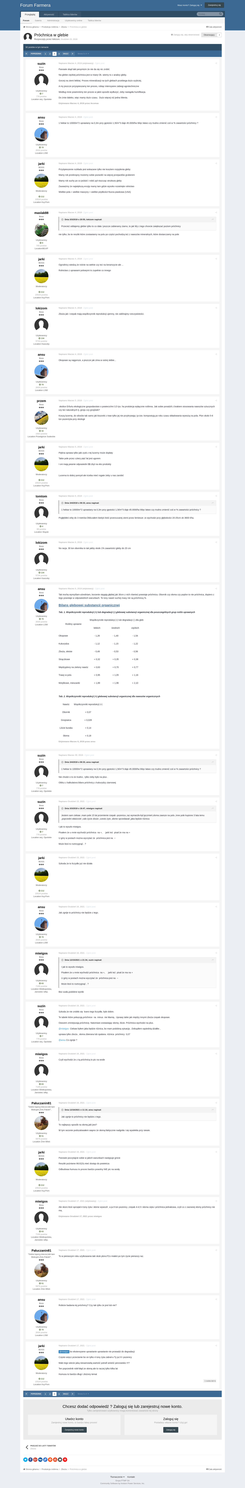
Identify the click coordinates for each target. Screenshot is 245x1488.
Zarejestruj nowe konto (74, 1430)
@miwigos (64, 1352)
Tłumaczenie (117, 1477)
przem (41, 401)
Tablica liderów (94, 20)
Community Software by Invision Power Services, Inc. (122, 1483)
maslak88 (41, 213)
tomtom (41, 496)
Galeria (38, 20)
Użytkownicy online (73, 20)
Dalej (65, 54)
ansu (41, 117)
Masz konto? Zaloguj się (190, 5)
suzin (41, 63)
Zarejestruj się (214, 5)
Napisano (70, 63)
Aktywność (49, 14)
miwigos (91, 808)
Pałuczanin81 (41, 1103)
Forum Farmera (35, 5)
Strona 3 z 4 (83, 54)
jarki (41, 163)
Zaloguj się (170, 1430)
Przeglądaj (30, 14)
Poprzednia (36, 54)
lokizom (56, 39)
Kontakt (131, 1477)
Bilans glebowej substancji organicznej (89, 605)
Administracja (53, 20)
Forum (26, 20)
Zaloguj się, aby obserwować (186, 35)
